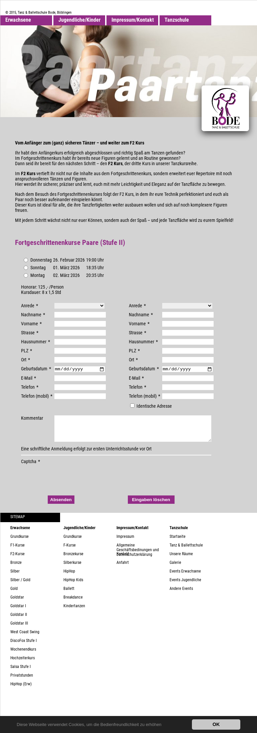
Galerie (175, 568)
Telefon (29, 387)
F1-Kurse (17, 550)
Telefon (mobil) (36, 396)
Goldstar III (19, 629)
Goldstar (17, 603)
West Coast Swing (24, 637)
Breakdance (73, 603)
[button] (163, 725)
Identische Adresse (151, 406)
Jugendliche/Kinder (79, 20)
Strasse (29, 332)
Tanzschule (177, 20)
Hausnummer (35, 341)
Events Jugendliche (185, 585)
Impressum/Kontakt (132, 20)
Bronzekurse (73, 559)
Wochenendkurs (23, 655)
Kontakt (122, 559)
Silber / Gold (20, 585)
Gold (14, 594)
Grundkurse (19, 542)
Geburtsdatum (36, 368)
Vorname (31, 323)
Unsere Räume (181, 559)
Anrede (29, 305)
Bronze (16, 568)
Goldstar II (18, 620)
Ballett (68, 594)
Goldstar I (18, 611)
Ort (25, 359)
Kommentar (32, 418)
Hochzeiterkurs (22, 663)
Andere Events (181, 594)
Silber (15, 577)
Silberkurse (72, 568)
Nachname (33, 314)
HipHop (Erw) (21, 689)
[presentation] (71, 483)
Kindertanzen (74, 611)
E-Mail (28, 378)
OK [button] (216, 724)
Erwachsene (18, 20)
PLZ (26, 350)
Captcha (30, 467)
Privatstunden (21, 681)
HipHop (69, 577)
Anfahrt (122, 568)
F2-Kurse (17, 559)
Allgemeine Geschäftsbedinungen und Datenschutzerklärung (137, 552)
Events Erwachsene (185, 577)
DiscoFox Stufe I (23, 646)
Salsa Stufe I (20, 672)
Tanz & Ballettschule (186, 550)
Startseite (178, 542)
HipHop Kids (73, 585)
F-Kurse (69, 550)
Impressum (125, 542)
